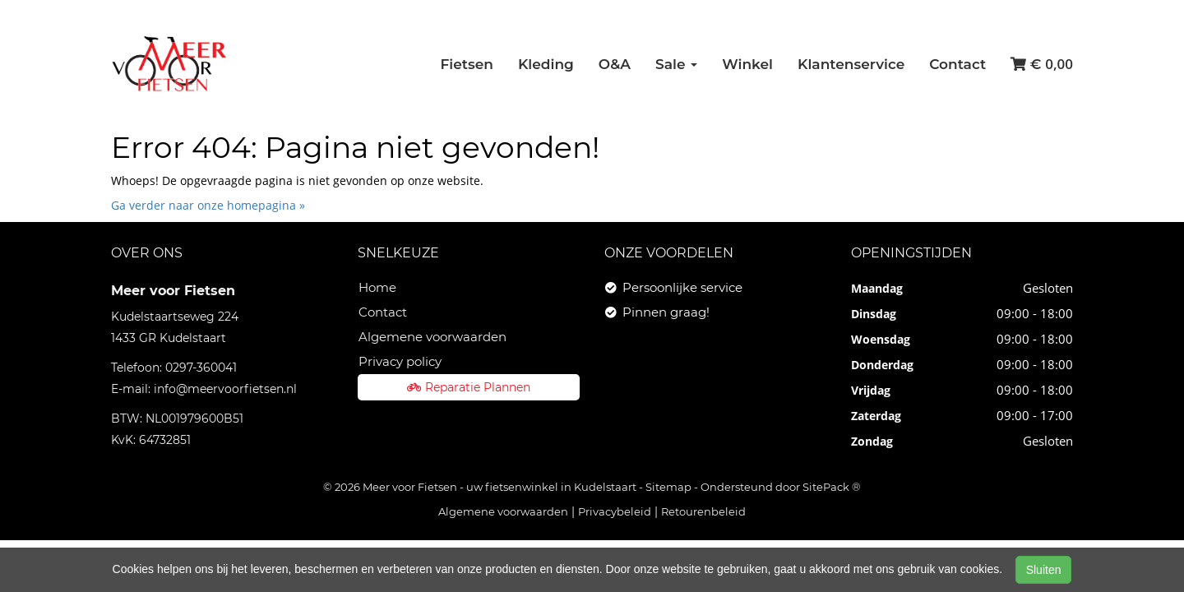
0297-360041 (201, 367)
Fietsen (466, 64)
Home (377, 287)
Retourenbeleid (703, 511)
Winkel (747, 64)
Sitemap (668, 486)
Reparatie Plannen (468, 387)
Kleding (546, 64)
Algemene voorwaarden (432, 337)
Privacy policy (400, 361)
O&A (615, 64)
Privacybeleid (614, 511)
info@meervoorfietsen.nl (225, 389)
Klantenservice (851, 64)
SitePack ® (831, 486)
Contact (957, 64)
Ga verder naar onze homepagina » (208, 205)
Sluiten (1043, 569)
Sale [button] (676, 64)
